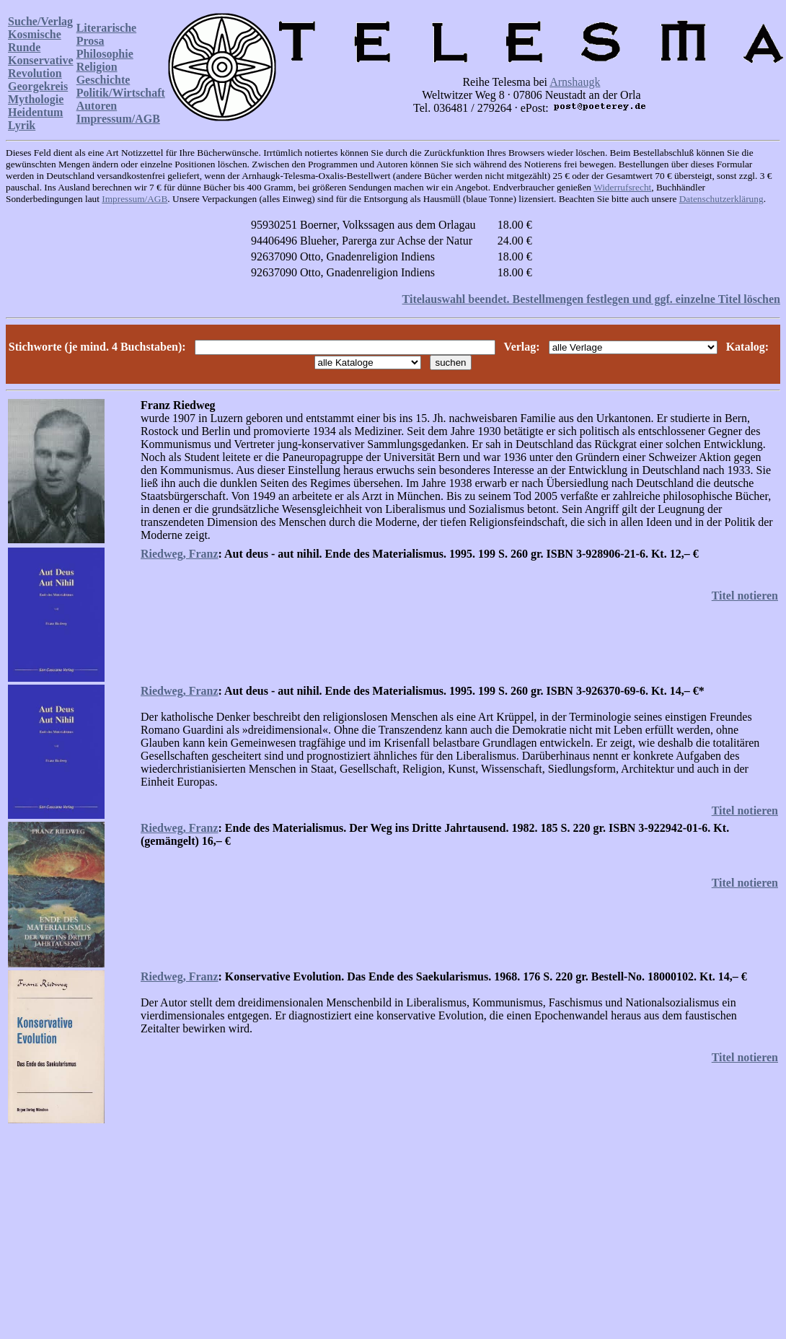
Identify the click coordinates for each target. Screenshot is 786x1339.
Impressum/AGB (118, 119)
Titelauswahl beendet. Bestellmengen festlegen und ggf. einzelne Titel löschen (591, 299)
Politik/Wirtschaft (120, 93)
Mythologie (35, 99)
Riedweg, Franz (179, 554)
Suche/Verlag (40, 21)
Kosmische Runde (34, 40)
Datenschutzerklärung (721, 198)
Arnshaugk (574, 82)
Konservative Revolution (41, 66)
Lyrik (21, 125)
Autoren (97, 106)
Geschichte (103, 80)
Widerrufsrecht (622, 187)
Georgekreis (38, 86)
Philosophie (104, 54)
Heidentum (35, 112)
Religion (97, 67)
